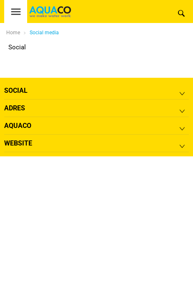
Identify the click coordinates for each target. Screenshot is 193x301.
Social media (44, 33)
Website (18, 143)
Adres (14, 108)
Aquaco (17, 126)
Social (17, 47)
